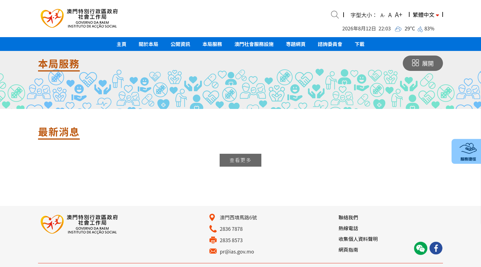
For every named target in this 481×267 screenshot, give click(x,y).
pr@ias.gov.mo (237, 251)
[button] (121, 44)
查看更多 (240, 160)
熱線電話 (348, 228)
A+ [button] (398, 14)
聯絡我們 (348, 217)
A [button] (390, 14)
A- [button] (382, 15)
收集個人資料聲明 (358, 238)
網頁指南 (348, 249)
